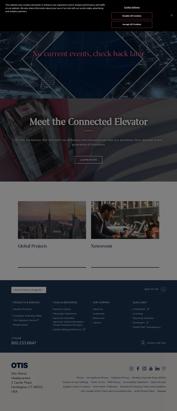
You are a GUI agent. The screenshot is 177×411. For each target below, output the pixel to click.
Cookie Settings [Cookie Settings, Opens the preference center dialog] (132, 7)
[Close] (171, 15)
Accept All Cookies (131, 24)
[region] (88, 15)
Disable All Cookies (131, 16)
